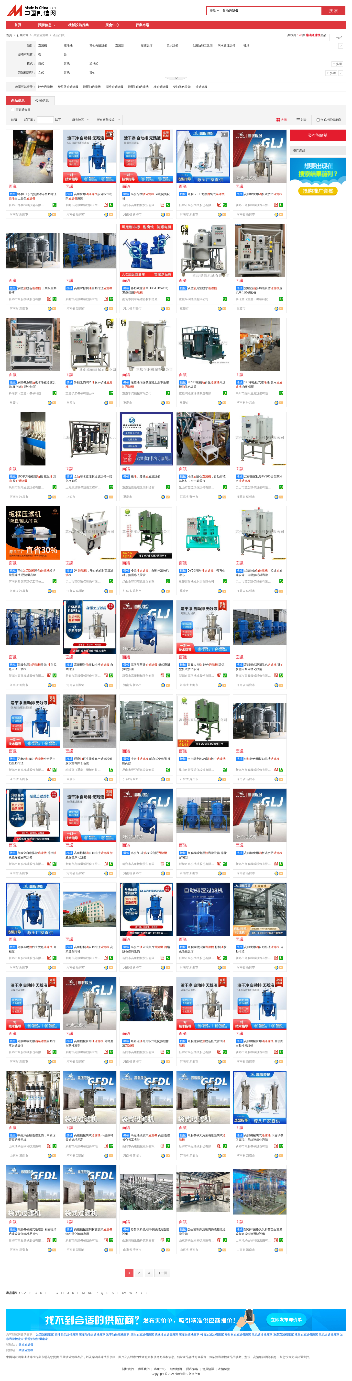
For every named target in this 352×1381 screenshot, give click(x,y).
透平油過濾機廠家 (118, 1334)
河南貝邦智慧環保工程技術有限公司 (27, 581)
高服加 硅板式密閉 (149, 852)
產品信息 (18, 100)
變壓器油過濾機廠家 (238, 1334)
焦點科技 (181, 1373)
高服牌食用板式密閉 (263, 194)
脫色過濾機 (45, 86)
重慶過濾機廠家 (283, 1334)
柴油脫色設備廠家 (66, 1334)
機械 (13, 194)
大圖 (281, 119)
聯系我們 (144, 1368)
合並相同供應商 (329, 119)
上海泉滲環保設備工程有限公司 (84, 487)
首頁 (17, 25)
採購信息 (46, 25)
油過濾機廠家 (45, 1334)
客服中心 (160, 1368)
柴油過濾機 (26, 1344)
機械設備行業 (78, 25)
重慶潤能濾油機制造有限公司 (197, 393)
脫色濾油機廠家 (262, 1334)
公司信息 (42, 100)
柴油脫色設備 (182, 86)
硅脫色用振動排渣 (261, 758)
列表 (302, 119)
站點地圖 (176, 1368)
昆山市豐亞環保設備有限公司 (197, 487)
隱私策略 (192, 1368)
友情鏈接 (224, 1368)
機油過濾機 (161, 86)
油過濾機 (201, 86)
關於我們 (128, 1368)
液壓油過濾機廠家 (306, 1334)
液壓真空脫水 (202, 288)
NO (90, 1292)
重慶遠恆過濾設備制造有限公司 (140, 487)
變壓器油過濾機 (68, 86)
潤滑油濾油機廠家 (36, 1338)
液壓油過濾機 (92, 86)
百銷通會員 (23, 109)
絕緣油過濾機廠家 (166, 1334)
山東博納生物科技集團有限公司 (27, 1146)
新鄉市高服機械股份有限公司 (84, 205)
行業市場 (142, 25)
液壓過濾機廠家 (189, 1334)
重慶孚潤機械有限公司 (193, 299)
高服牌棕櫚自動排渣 (93, 288)
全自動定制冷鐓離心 (206, 758)
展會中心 (112, 25)
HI (62, 1292)
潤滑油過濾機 (114, 86)
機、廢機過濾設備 (145, 476)
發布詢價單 (318, 135)
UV (124, 1292)
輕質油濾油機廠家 (212, 1334)
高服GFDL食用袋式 (206, 194)
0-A (24, 1292)
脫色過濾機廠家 (329, 1334)
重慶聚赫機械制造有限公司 (196, 581)
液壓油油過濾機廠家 (92, 1334)
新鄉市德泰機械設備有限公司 (27, 205)
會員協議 (208, 1368)
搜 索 (333, 11)
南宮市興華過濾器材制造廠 (139, 299)
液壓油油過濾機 (138, 86)
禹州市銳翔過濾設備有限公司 (254, 393)
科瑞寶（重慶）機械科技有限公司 (254, 299)
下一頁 (162, 1272)
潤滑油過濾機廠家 (142, 1334)
